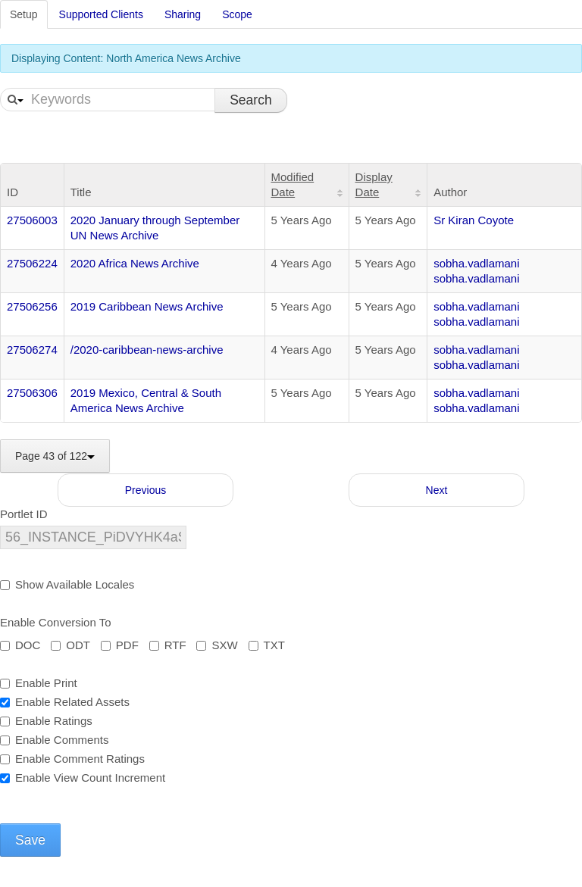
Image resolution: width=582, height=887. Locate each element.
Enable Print (38, 682)
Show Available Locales (67, 584)
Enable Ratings (46, 720)
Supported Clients (101, 14)
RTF (167, 645)
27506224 (32, 263)
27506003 (32, 220)
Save (30, 840)
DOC (20, 645)
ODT (70, 645)
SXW (216, 645)
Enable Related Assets (65, 701)
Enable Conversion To (55, 622)
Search (250, 100)
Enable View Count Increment (82, 777)
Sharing (182, 14)
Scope (237, 14)
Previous (145, 490)
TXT (267, 645)
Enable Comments (54, 739)
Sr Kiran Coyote (473, 220)
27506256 (32, 306)
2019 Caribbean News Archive (147, 306)
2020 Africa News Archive (134, 263)
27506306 (32, 392)
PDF (120, 645)
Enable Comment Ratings (72, 758)
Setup (24, 14)
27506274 (32, 349)
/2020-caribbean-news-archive (147, 349)
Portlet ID (24, 514)
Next (437, 490)
